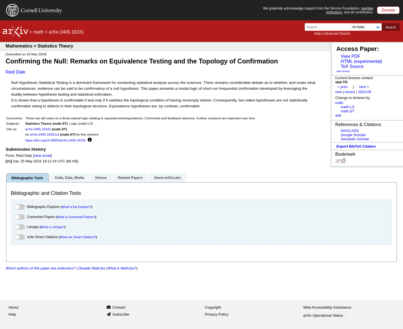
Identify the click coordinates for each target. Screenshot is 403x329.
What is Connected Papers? (76, 217)
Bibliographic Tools (27, 178)
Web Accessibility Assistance (327, 307)
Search (390, 27)
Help (317, 33)
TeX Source (352, 66)
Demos (101, 178)
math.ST (347, 111)
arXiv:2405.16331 (38, 129)
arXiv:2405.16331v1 (44, 134)
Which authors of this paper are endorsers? (40, 268)
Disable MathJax (91, 268)
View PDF (350, 56)
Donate (388, 10)
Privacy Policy (216, 314)
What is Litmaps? (52, 227)
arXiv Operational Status (325, 315)
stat (338, 115)
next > (364, 87)
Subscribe (121, 314)
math (38, 32)
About (13, 307)
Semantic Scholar (355, 139)
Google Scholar (353, 135)
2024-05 (364, 92)
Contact (119, 307)
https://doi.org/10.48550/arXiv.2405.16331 (55, 140)
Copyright (213, 307)
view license (343, 71)
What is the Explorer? (76, 207)
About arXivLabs (167, 178)
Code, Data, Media (69, 178)
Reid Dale (15, 72)
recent (350, 92)
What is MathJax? (121, 268)
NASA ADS (350, 131)
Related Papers (130, 178)
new (338, 92)
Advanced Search (337, 33)
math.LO (348, 107)
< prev (343, 87)
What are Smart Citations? (78, 237)
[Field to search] (366, 27)
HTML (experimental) (361, 61)
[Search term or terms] (329, 27)
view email (42, 155)
